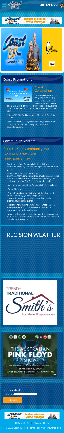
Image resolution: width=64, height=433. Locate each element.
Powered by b (54, 427)
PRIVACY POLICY (41, 422)
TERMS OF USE (22, 422)
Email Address (8, 394)
